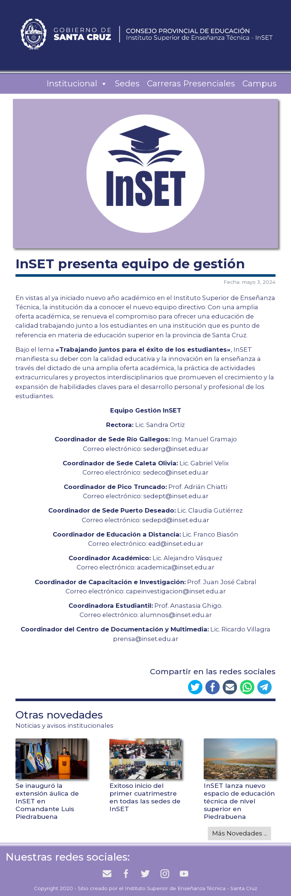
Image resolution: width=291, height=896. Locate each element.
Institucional (77, 83)
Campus (259, 84)
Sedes (127, 84)
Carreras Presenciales (191, 84)
